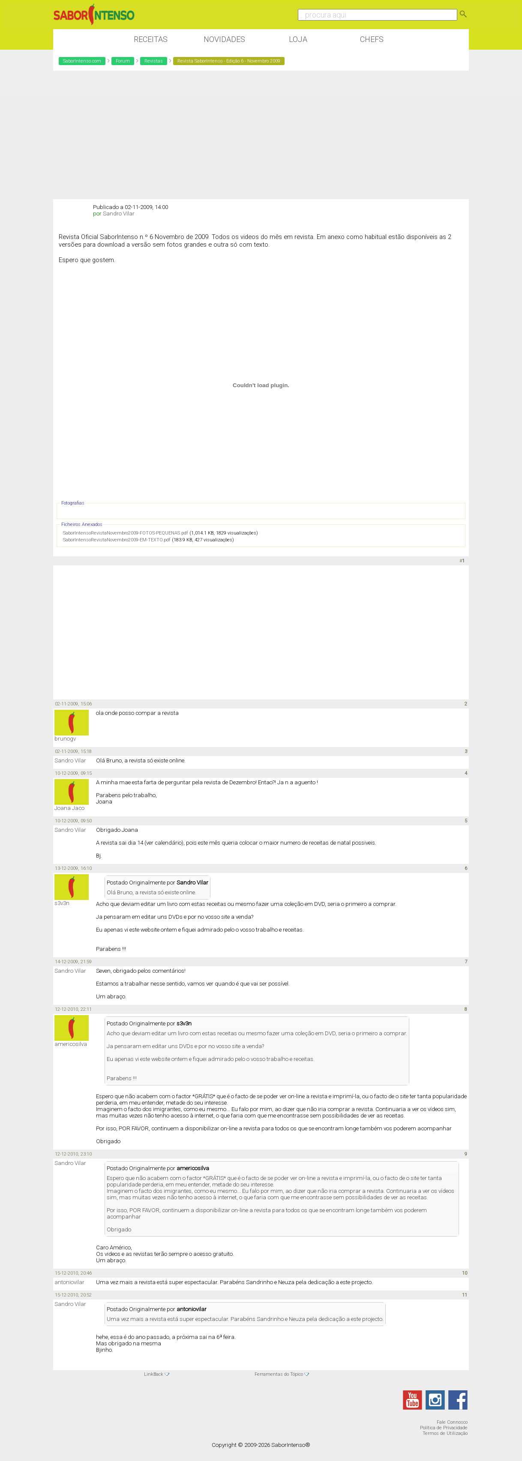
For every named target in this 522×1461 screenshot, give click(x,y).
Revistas (153, 61)
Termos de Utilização (445, 1433)
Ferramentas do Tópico (279, 1374)
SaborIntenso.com (82, 61)
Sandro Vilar (119, 213)
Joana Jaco (69, 808)
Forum (123, 61)
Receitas (151, 39)
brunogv (65, 738)
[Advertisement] (261, 135)
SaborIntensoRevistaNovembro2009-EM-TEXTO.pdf (117, 540)
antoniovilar (69, 1282)
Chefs (372, 39)
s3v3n (61, 903)
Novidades (224, 39)
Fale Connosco (452, 1422)
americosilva (70, 1044)
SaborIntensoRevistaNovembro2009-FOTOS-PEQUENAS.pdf (125, 533)
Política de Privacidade (444, 1428)
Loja (298, 39)
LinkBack (153, 1374)
